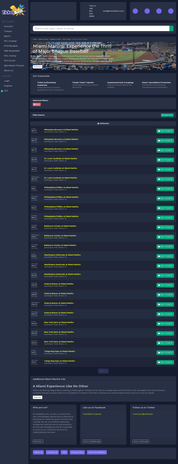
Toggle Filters (167, 115)
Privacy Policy (77, 452)
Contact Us (52, 452)
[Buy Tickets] (165, 131)
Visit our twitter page (141, 441)
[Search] (101, 28)
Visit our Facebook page (92, 441)
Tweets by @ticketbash (143, 414)
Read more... (38, 441)
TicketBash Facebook (92, 414)
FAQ (64, 452)
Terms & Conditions (97, 452)
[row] (103, 131)
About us (38, 452)
